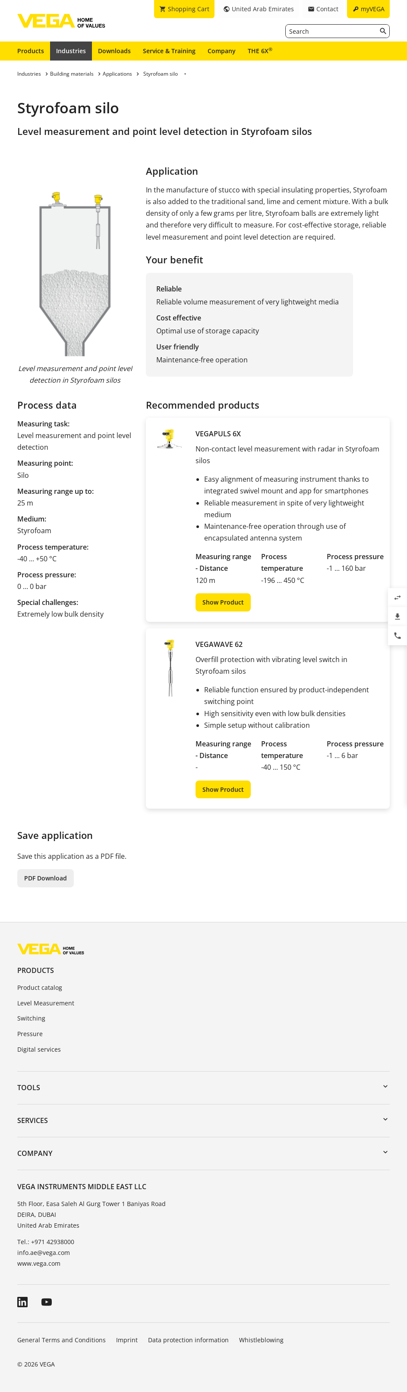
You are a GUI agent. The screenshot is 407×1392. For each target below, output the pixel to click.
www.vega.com (38, 1263)
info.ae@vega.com (43, 1252)
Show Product (223, 602)
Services (32, 1120)
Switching (31, 1018)
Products (30, 51)
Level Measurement (45, 1003)
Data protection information (188, 1340)
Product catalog (39, 987)
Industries (71, 51)
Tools (28, 1087)
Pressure (30, 1034)
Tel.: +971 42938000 (45, 1242)
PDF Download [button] (45, 878)
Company (222, 51)
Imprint (127, 1340)
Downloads (114, 51)
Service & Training (169, 51)
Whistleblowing (261, 1340)
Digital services (39, 1049)
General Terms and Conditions (61, 1340)
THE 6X (260, 50)
